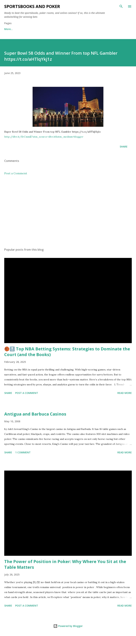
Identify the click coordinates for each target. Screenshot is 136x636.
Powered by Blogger (68, 626)
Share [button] (124, 146)
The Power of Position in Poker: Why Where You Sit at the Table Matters (65, 564)
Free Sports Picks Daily (34, 29)
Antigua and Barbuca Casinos (35, 414)
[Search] (121, 6)
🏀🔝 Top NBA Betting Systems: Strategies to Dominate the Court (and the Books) (67, 351)
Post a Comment (15, 173)
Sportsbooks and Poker (32, 6)
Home (8, 29)
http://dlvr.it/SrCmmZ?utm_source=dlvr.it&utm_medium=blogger (43, 136)
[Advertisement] (68, 211)
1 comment (23, 452)
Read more (124, 393)
